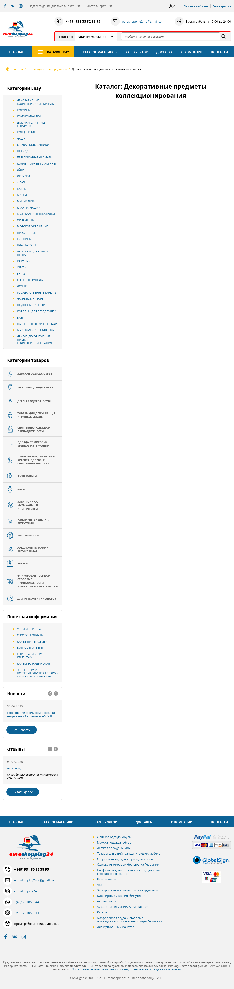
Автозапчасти (107, 901)
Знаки (21, 273)
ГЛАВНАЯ (16, 52)
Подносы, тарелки (31, 305)
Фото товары (106, 879)
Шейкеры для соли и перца (33, 253)
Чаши (21, 138)
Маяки (22, 195)
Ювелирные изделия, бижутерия (121, 896)
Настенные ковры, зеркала (37, 324)
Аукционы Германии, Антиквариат (122, 907)
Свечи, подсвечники (33, 145)
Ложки (22, 286)
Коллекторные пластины (36, 163)
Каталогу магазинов (91, 36)
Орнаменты (26, 220)
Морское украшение (32, 226)
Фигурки (23, 176)
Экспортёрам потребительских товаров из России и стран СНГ (37, 673)
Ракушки (24, 261)
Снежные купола (30, 280)
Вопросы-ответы (30, 647)
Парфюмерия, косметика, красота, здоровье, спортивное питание (129, 871)
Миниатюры (26, 201)
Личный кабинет (196, 6)
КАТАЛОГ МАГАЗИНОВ (100, 52)
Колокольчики (29, 116)
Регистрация (221, 6)
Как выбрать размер (32, 641)
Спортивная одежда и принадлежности (125, 859)
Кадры (21, 188)
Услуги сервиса (29, 629)
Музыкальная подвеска (35, 330)
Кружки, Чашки (28, 207)
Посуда (22, 151)
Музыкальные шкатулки (36, 214)
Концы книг (26, 132)
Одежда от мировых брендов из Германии (128, 864)
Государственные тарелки (37, 292)
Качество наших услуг (34, 663)
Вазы (20, 317)
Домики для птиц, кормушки (31, 124)
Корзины (24, 110)
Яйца (21, 170)
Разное (102, 912)
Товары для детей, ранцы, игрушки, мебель (128, 853)
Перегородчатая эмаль (35, 157)
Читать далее (22, 792)
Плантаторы (26, 245)
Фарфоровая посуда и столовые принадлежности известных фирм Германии (129, 919)
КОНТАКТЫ (219, 52)
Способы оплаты (30, 635)
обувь (21, 267)
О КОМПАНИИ (192, 52)
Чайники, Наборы (30, 298)
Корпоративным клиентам (29, 655)
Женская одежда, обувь (114, 837)
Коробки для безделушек (36, 311)
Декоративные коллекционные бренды (36, 102)
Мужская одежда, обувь (114, 842)
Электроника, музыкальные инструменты (127, 890)
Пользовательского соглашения (95, 969)
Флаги (21, 182)
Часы (100, 885)
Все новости (21, 730)
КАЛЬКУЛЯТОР (136, 52)
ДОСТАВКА (164, 52)
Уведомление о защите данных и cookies (151, 969)
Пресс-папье (26, 233)
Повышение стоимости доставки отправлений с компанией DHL (31, 714)
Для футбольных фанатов (115, 927)
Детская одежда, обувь (113, 848)
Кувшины (24, 239)
